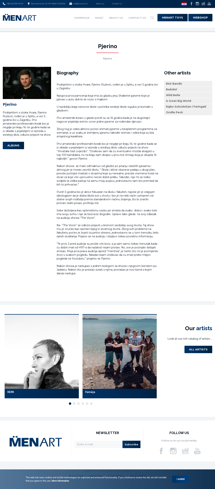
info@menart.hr (78, 3)
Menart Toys (172, 17)
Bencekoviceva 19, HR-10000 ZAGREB (46, 3)
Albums (13, 145)
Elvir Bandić (174, 83)
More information (60, 481)
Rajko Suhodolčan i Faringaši (186, 106)
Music (99, 17)
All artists (198, 349)
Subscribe (131, 444)
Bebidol (171, 89)
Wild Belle (173, 95)
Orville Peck (174, 112)
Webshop (200, 17)
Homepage (82, 17)
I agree (181, 479)
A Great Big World (178, 101)
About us (100, 3)
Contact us (117, 3)
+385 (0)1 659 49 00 (13, 3)
